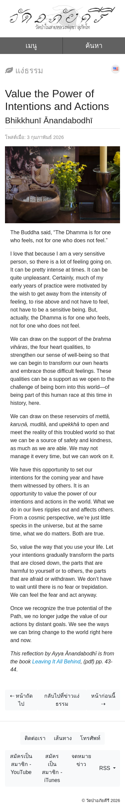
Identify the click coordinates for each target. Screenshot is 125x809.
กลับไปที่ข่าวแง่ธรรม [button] (61, 700)
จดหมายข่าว (81, 760)
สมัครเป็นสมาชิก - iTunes (52, 768)
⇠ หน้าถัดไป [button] (21, 700)
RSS (105, 768)
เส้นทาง (63, 738)
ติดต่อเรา (35, 738)
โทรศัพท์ (90, 738)
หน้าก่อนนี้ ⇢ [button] (103, 700)
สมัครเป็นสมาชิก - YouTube (21, 764)
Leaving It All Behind (55, 661)
